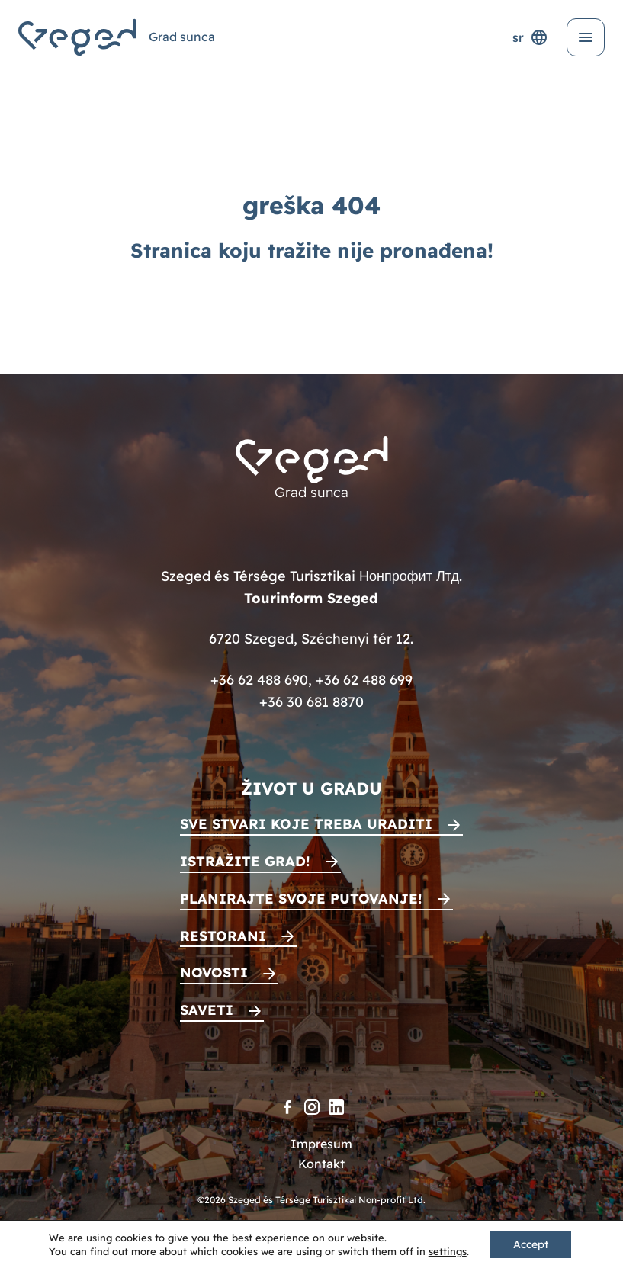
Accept (530, 1244)
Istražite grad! (245, 861)
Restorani (223, 936)
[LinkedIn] (336, 1107)
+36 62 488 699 (364, 680)
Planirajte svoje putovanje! (301, 898)
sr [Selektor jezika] (530, 37)
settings (448, 1251)
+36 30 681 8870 (311, 702)
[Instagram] (312, 1107)
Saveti (206, 1010)
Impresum (321, 1143)
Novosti (214, 972)
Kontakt (321, 1163)
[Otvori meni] (586, 37)
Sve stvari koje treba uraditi (306, 824)
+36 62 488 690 (259, 680)
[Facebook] (287, 1107)
